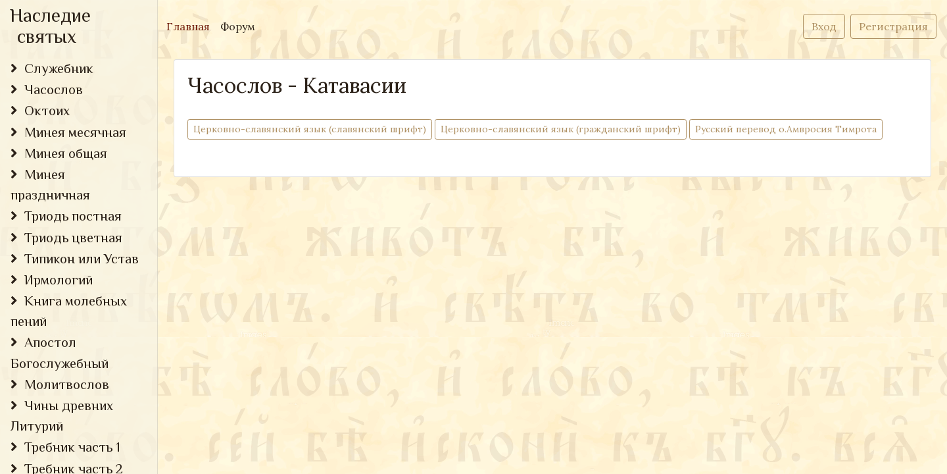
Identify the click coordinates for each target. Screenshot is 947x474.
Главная (190, 25)
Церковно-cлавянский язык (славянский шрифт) (309, 128)
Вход (824, 26)
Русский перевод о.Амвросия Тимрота (786, 128)
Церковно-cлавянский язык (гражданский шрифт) (561, 128)
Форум (237, 26)
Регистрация (893, 26)
